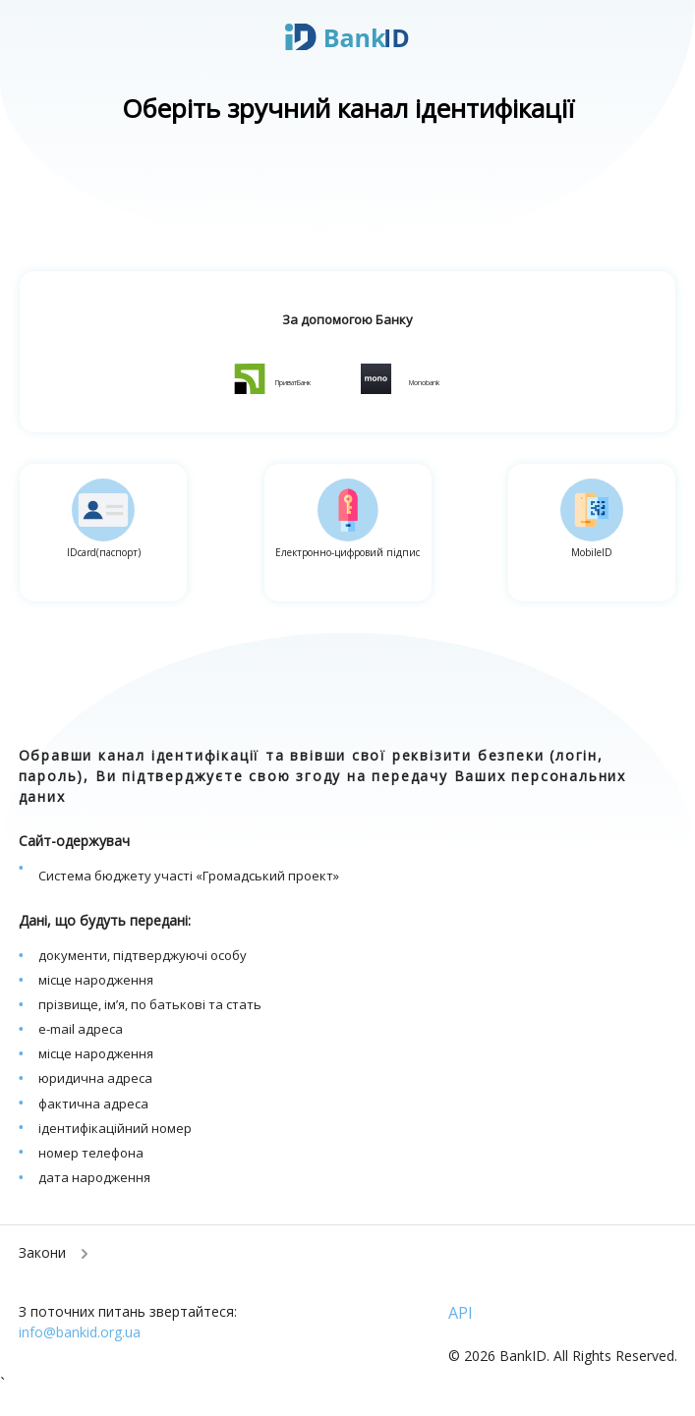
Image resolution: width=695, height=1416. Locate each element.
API (460, 1313)
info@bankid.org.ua (80, 1332)
